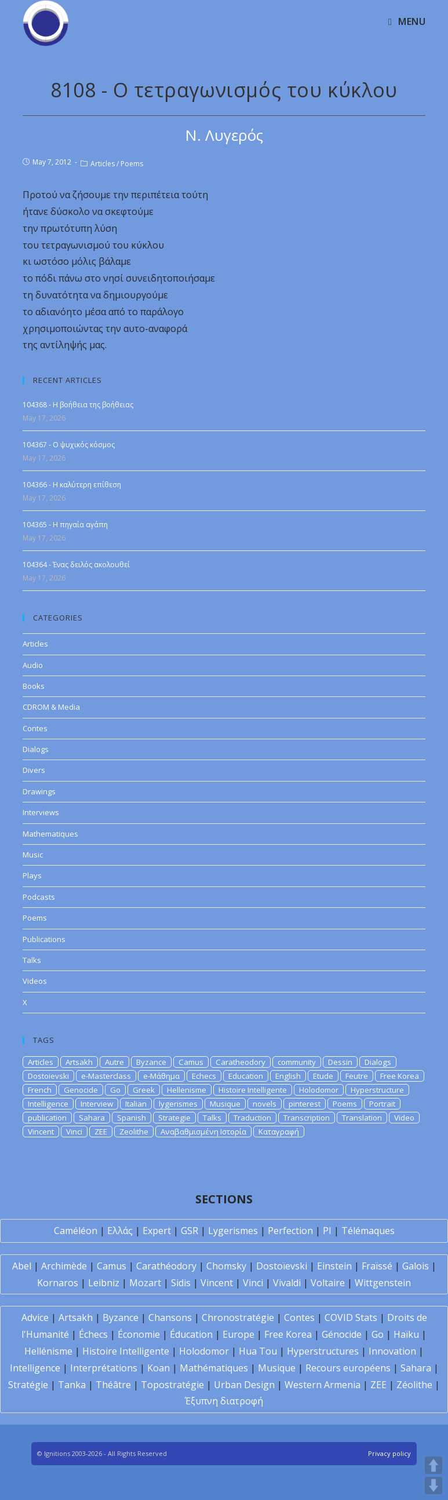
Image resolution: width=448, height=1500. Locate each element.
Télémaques (368, 1230)
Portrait (382, 1103)
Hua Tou (258, 1351)
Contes (35, 728)
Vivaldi (287, 1282)
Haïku (406, 1334)
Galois (415, 1266)
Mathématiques (214, 1368)
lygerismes (178, 1103)
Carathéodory (166, 1266)
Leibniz (103, 1282)
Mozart (145, 1282)
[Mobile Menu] (406, 21)
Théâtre (113, 1384)
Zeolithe (133, 1131)
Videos (35, 981)
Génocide (342, 1334)
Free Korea (399, 1076)
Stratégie (28, 1384)
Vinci (74, 1131)
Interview (97, 1103)
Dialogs (36, 749)
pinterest (304, 1103)
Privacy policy (389, 1453)
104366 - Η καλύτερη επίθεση (72, 485)
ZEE (100, 1131)
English (288, 1076)
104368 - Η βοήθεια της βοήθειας (78, 405)
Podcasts (39, 897)
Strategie (174, 1117)
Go (115, 1090)
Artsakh (79, 1062)
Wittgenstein (383, 1282)
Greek (144, 1090)
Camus (191, 1062)
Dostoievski (48, 1076)
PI (327, 1230)
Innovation (392, 1351)
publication (47, 1117)
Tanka (72, 1384)
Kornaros (57, 1282)
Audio (33, 665)
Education (245, 1076)
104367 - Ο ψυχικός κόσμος (69, 445)
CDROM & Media (51, 707)
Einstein (334, 1266)
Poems (132, 164)
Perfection (290, 1230)
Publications (44, 939)
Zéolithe (414, 1384)
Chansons (170, 1317)
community (297, 1062)
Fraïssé (377, 1266)
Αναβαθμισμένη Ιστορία (203, 1131)
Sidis (181, 1282)
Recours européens (348, 1368)
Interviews (41, 812)
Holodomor (318, 1090)
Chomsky (226, 1266)
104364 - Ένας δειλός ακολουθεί (76, 565)
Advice (35, 1317)
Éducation (191, 1334)
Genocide (81, 1090)
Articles (102, 164)
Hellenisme (186, 1090)
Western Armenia (322, 1384)
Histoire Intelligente (252, 1090)
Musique (225, 1103)
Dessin (340, 1062)
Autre (114, 1062)
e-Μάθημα (161, 1076)
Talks (32, 960)
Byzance (151, 1062)
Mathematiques (50, 834)
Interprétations (103, 1368)
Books (34, 686)
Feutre (356, 1076)
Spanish (131, 1117)
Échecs (93, 1334)
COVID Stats (351, 1317)
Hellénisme (48, 1351)
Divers (34, 770)
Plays (32, 875)
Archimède (64, 1266)
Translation (362, 1117)
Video (404, 1117)
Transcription (306, 1117)
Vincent (41, 1131)
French (40, 1090)
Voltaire (328, 1282)
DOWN (433, 1485)
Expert (157, 1230)
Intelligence (48, 1103)
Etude (323, 1076)
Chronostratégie (238, 1317)
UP (433, 1465)
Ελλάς (120, 1230)
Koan (158, 1368)
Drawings (39, 791)
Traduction (252, 1117)
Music (33, 854)
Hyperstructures (323, 1351)
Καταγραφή (278, 1131)
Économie (139, 1334)
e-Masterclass (106, 1076)
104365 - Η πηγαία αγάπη (65, 525)
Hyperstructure (377, 1090)
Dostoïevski (281, 1266)
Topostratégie (172, 1384)
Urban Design (244, 1384)
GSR (189, 1230)
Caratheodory (240, 1062)
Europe (238, 1334)
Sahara (92, 1117)
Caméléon (75, 1230)
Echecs (204, 1076)
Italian (136, 1103)
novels (264, 1103)
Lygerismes (233, 1230)
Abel (21, 1266)
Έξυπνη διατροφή (224, 1401)
